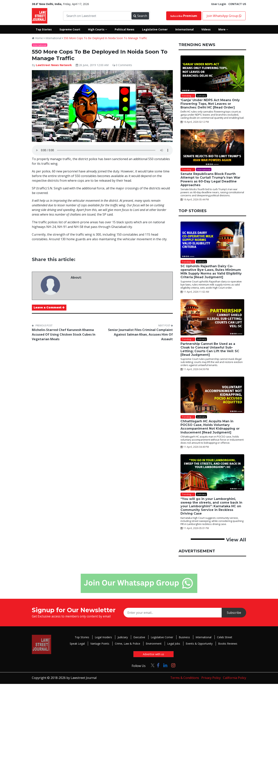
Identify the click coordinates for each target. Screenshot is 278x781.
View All (236, 540)
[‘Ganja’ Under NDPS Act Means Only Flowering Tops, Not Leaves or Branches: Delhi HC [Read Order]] (212, 73)
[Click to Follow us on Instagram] (173, 665)
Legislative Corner (162, 637)
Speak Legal (77, 643)
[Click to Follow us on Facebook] (158, 665)
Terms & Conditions (184, 678)
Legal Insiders (103, 637)
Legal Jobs (173, 643)
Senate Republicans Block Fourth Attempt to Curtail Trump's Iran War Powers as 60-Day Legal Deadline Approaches (210, 179)
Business (184, 637)
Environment (154, 643)
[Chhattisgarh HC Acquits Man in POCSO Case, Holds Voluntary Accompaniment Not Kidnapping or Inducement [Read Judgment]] (212, 395)
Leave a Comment (49, 307)
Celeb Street (224, 637)
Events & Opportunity (199, 643)
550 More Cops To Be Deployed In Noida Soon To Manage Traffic (105, 38)
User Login (218, 4)
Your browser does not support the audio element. (102, 150)
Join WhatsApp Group (224, 16)
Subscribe (183, 16)
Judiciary (123, 637)
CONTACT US (237, 4)
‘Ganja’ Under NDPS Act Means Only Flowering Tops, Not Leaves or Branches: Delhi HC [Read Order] (210, 103)
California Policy (234, 678)
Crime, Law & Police (127, 643)
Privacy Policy (211, 678)
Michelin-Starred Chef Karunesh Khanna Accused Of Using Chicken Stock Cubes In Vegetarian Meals (63, 334)
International (53, 38)
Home (37, 38)
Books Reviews (227, 643)
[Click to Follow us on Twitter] (151, 665)
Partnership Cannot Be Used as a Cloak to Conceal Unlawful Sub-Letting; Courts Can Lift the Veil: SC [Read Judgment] (210, 349)
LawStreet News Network (54, 65)
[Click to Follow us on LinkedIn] (165, 665)
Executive (139, 637)
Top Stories (82, 637)
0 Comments (122, 65)
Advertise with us (153, 654)
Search (140, 16)
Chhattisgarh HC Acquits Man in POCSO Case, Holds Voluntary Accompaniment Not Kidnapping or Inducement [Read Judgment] (210, 426)
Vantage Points (99, 643)
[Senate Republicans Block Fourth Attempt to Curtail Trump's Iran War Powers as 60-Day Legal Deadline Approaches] (212, 147)
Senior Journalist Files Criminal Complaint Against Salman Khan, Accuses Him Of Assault (140, 334)
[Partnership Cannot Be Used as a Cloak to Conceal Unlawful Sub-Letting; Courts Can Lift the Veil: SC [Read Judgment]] (212, 317)
